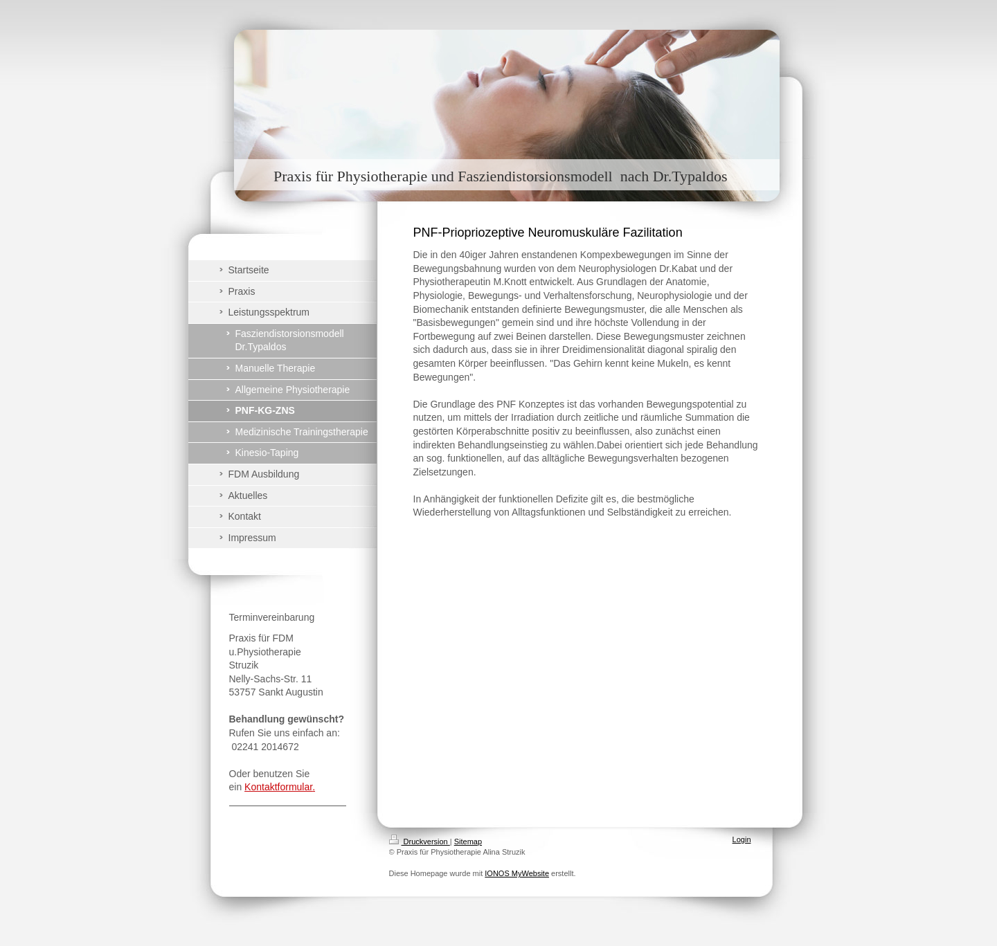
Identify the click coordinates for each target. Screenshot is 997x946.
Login (742, 839)
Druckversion (419, 841)
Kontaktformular (278, 786)
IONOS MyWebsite (517, 873)
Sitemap (468, 841)
